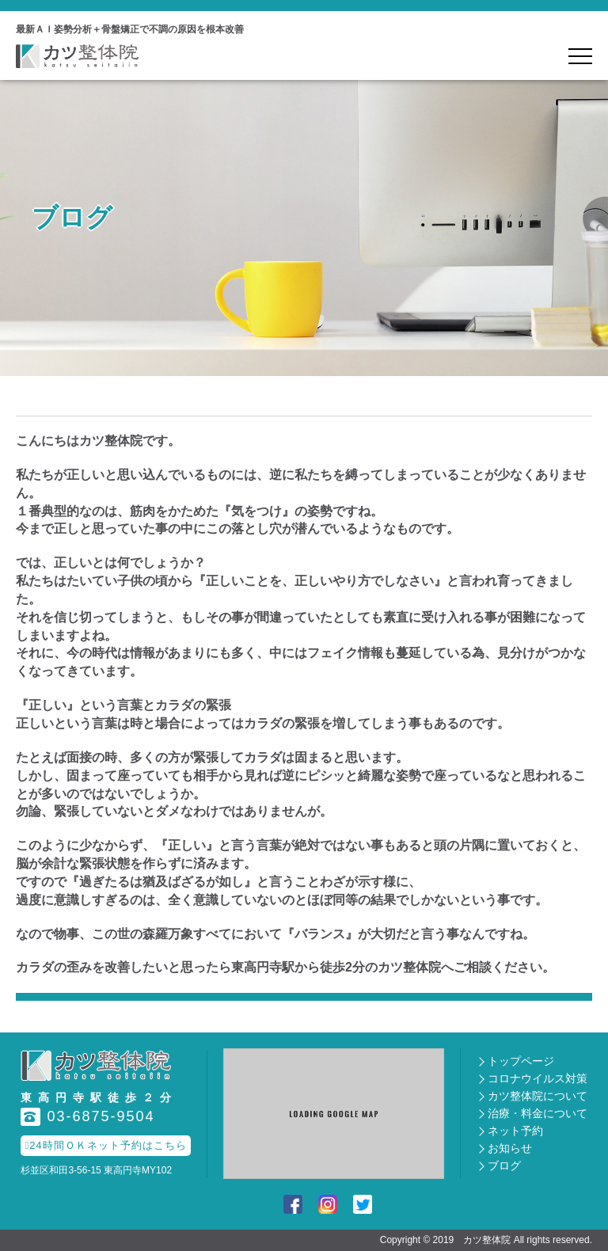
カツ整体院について (537, 1095)
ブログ (504, 1165)
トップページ (521, 1061)
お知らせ (510, 1148)
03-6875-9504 (87, 1117)
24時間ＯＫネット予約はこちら (105, 1145)
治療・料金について (537, 1113)
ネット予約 (515, 1130)
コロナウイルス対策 (537, 1078)
